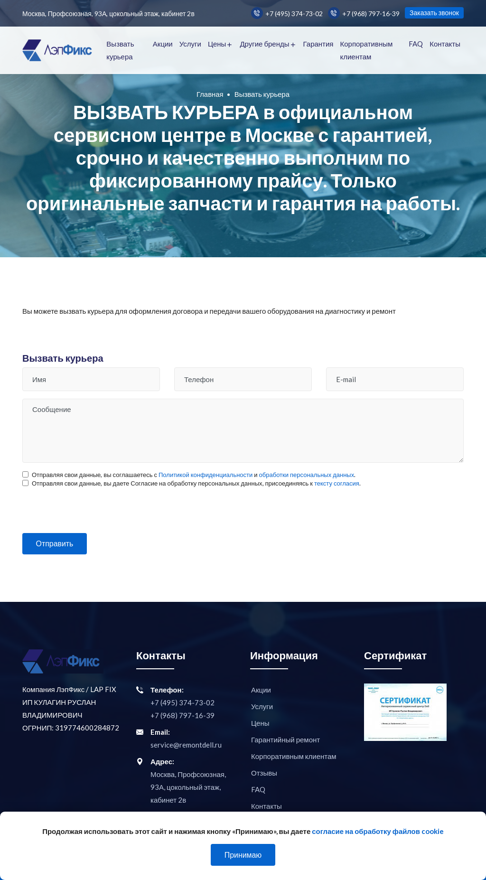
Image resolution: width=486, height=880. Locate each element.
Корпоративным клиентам (366, 50)
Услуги (190, 43)
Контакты (445, 43)
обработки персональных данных (307, 474)
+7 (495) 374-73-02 (287, 13)
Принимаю (243, 854)
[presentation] (94, 505)
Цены (217, 43)
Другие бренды (264, 43)
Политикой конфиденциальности (205, 474)
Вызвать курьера (120, 50)
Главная (210, 94)
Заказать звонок (434, 13)
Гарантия (318, 43)
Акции (163, 43)
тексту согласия (336, 483)
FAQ (416, 43)
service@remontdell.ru (186, 744)
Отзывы (264, 772)
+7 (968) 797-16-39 (364, 13)
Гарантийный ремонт (285, 739)
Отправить (55, 543)
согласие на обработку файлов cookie (378, 831)
